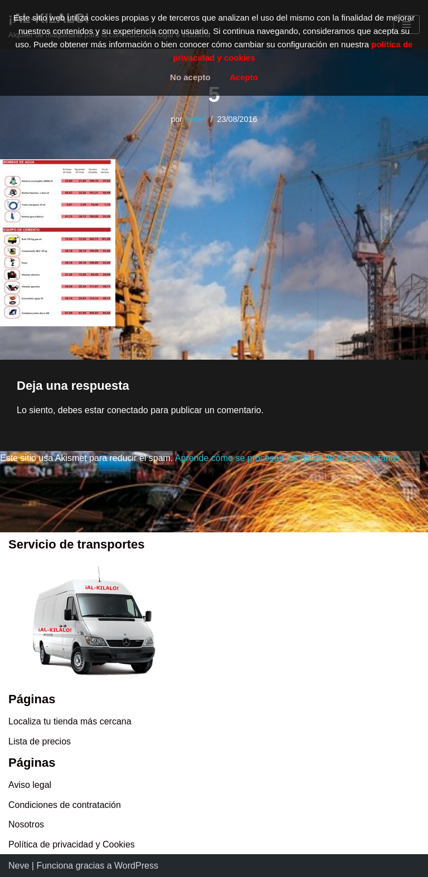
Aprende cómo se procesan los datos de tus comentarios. (288, 458)
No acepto (190, 77)
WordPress (136, 865)
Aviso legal (29, 785)
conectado (127, 410)
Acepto (244, 77)
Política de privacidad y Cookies (71, 844)
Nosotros (26, 824)
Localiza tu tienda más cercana (70, 721)
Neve (18, 865)
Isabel (195, 119)
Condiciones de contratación (64, 805)
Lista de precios (39, 741)
